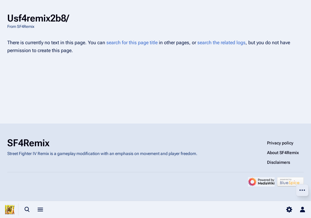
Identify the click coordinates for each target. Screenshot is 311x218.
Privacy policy (280, 142)
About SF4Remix (283, 152)
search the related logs (221, 42)
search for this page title (132, 42)
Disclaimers (278, 162)
